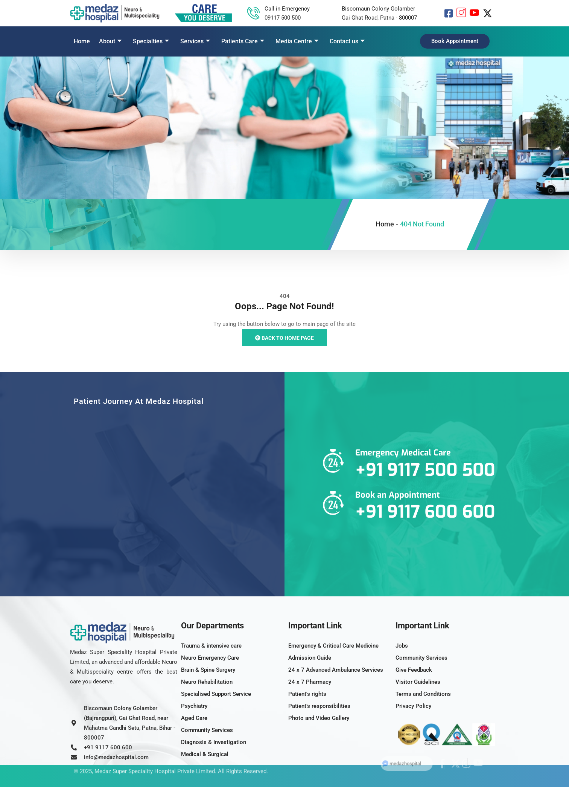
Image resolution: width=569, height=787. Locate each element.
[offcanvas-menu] (493, 40)
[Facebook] (448, 13)
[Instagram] (461, 13)
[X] (487, 13)
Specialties (151, 41)
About (110, 41)
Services (195, 41)
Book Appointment (454, 41)
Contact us (347, 41)
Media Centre (296, 41)
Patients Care (242, 41)
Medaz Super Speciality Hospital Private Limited (154, 761)
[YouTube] (474, 13)
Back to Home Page (284, 338)
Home (82, 41)
